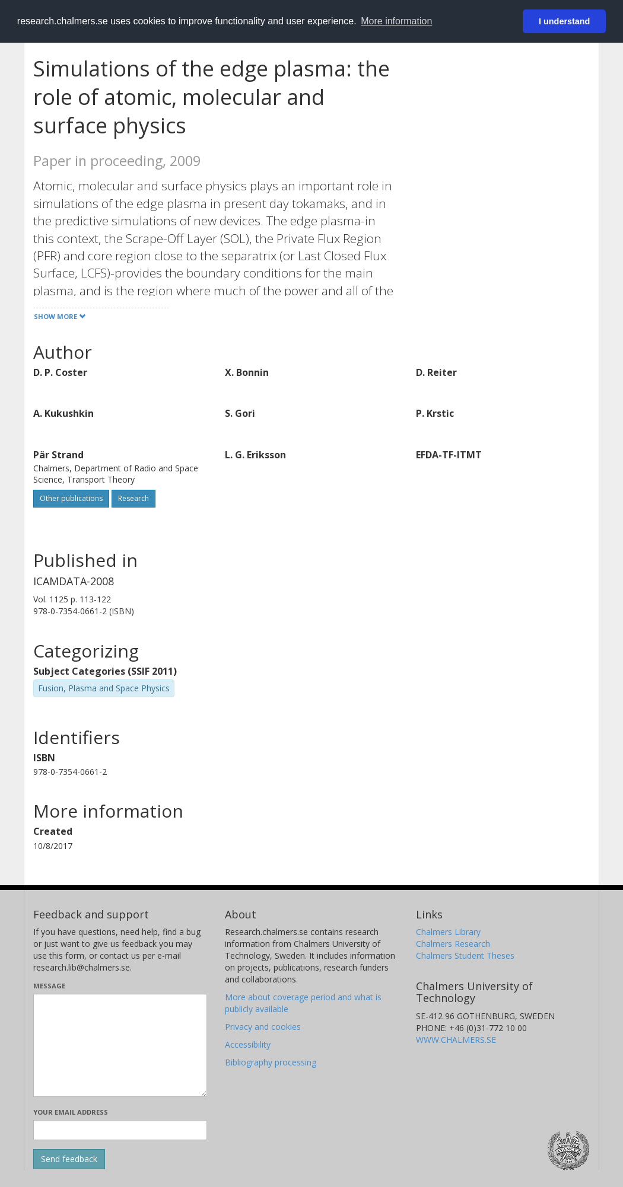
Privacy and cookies (263, 1026)
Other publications (71, 498)
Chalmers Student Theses (465, 955)
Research (133, 498)
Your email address (70, 1112)
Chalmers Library (448, 931)
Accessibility (248, 1044)
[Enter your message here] (120, 1045)
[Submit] (69, 1159)
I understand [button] (564, 21)
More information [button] (396, 21)
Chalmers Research (453, 943)
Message (49, 985)
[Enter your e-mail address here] (120, 1130)
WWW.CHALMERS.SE (456, 1039)
